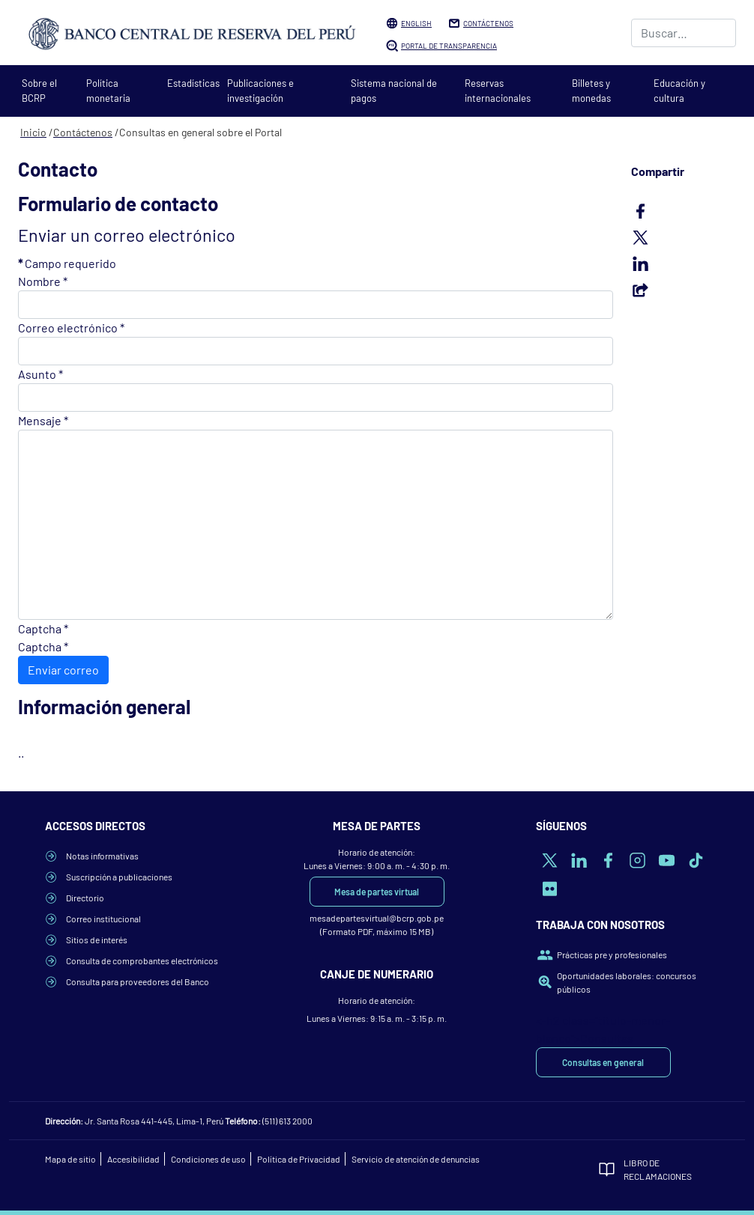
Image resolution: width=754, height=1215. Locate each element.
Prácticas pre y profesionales (612, 954)
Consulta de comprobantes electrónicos (142, 960)
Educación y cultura (679, 90)
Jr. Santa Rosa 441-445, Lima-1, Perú (154, 1120)
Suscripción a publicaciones (119, 876)
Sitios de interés (96, 939)
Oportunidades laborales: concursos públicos (626, 982)
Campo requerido (67, 263)
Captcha (43, 628)
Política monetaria (108, 90)
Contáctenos (488, 23)
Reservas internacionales (498, 90)
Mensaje (43, 420)
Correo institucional (103, 918)
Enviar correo (63, 670)
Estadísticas (193, 83)
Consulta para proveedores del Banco (137, 981)
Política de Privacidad (298, 1159)
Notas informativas (102, 855)
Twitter (683, 237)
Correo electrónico (71, 327)
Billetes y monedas (591, 90)
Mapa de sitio (70, 1159)
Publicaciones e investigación (260, 90)
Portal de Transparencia (449, 45)
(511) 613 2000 (287, 1120)
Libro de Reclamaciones (658, 1169)
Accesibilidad (133, 1159)
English (416, 23)
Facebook (683, 211)
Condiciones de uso (208, 1159)
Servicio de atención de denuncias (416, 1159)
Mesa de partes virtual (376, 891)
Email (683, 289)
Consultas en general (603, 1062)
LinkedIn (683, 263)
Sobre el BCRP (39, 90)
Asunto (40, 374)
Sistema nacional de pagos (394, 90)
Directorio (85, 897)
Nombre (42, 281)
